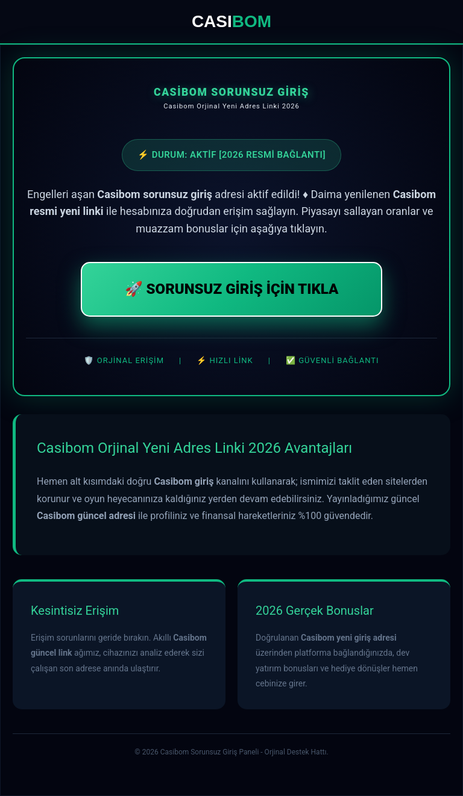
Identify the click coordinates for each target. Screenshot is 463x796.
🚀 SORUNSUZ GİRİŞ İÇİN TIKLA (232, 289)
